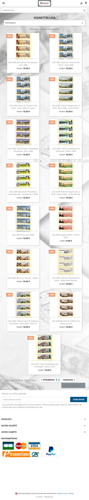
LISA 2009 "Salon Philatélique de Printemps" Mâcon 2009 (66, 149)
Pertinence (44, 23)
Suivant (70, 380)
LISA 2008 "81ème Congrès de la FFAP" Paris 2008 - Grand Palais (66, 106)
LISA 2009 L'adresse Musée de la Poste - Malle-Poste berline (66, 279)
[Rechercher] (44, 10)
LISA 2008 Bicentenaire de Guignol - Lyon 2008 (23, 63)
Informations (9, 438)
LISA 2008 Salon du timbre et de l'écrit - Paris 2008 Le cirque (23, 106)
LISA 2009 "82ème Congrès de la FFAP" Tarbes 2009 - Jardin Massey (65, 193)
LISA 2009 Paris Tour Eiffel (23, 235)
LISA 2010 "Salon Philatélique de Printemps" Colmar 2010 (44, 365)
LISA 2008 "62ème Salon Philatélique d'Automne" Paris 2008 (23, 149)
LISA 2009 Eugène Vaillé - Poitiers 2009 (66, 236)
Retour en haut (73, 385)
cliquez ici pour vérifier (65, 493)
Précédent (47, 380)
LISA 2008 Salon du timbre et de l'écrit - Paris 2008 (66, 63)
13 (64, 379)
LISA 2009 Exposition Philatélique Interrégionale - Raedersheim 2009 (23, 193)
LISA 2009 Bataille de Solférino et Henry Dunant (66, 322)
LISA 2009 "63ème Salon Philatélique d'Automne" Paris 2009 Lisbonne (23, 322)
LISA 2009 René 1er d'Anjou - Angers (23, 278)
